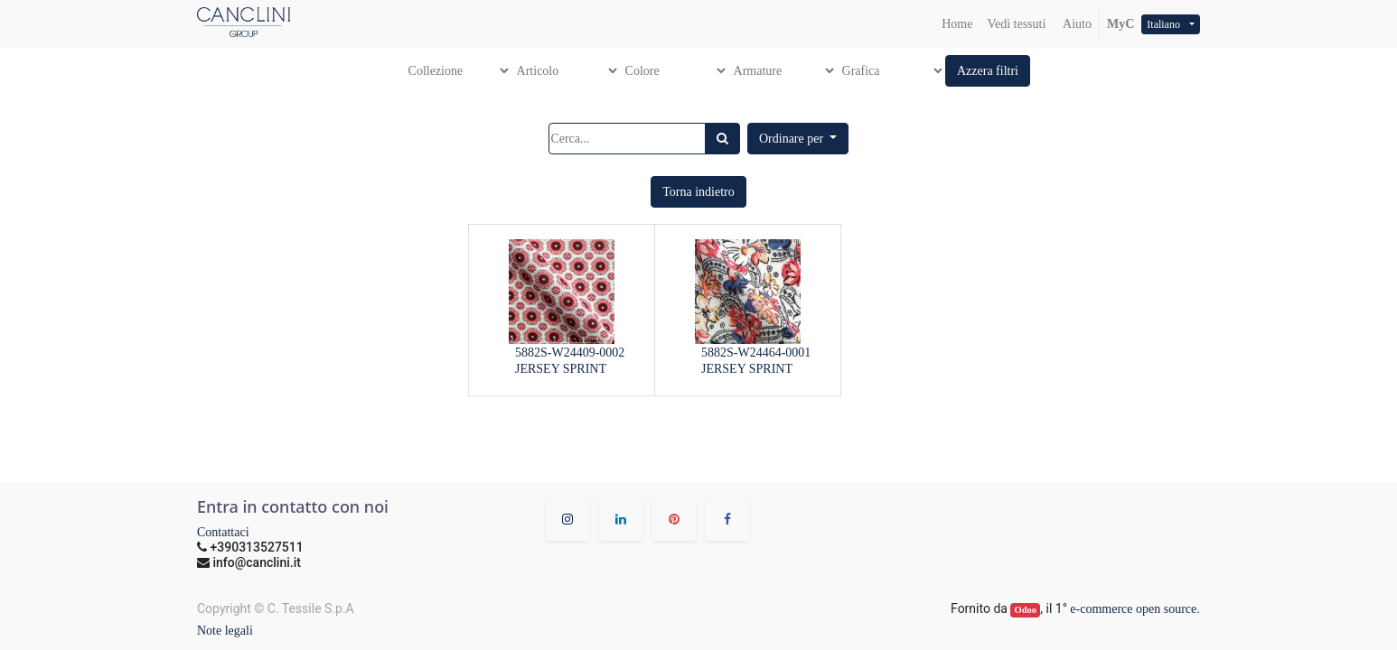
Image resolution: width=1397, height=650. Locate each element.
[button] (987, 71)
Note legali (225, 630)
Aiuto (1076, 24)
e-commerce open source (1133, 609)
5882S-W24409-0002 (569, 352)
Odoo (1026, 610)
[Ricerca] (722, 138)
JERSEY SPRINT (560, 369)
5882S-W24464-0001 (756, 352)
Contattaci (223, 532)
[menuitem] (957, 24)
